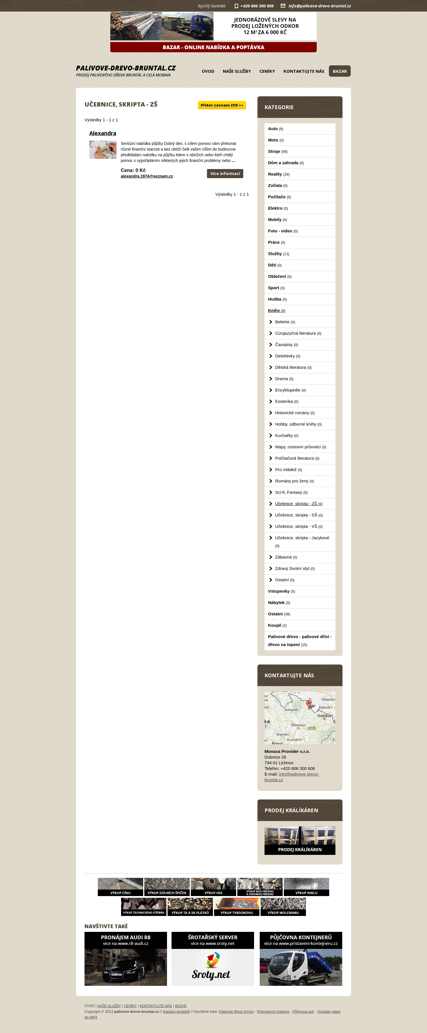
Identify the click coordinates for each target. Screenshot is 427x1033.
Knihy (277, 310)
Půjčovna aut (303, 1011)
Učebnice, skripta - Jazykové (302, 541)
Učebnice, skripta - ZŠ (299, 503)
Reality (279, 174)
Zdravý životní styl (295, 568)
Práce (276, 242)
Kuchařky (287, 435)
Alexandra (102, 133)
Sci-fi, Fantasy (291, 492)
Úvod (208, 71)
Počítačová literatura (297, 458)
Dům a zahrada (286, 162)
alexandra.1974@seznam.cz (147, 176)
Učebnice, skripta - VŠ (299, 526)
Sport (276, 287)
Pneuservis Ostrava (273, 1011)
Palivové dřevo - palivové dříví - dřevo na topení (300, 640)
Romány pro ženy (294, 480)
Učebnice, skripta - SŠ (299, 515)
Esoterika (287, 401)
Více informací (225, 173)
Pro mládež (288, 469)
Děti (275, 265)
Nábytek (279, 602)
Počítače (279, 196)
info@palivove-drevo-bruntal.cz (320, 6)
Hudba (277, 299)
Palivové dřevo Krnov (236, 1011)
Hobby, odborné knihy (298, 424)
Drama (284, 378)
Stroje (278, 151)
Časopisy (286, 344)
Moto (276, 140)
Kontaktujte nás (304, 71)
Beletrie (285, 321)
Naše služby (237, 71)
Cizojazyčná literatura (298, 333)
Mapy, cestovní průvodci (300, 446)
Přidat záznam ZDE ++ (222, 105)
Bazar (340, 71)
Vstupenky (281, 591)
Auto (276, 128)
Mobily (277, 219)
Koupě (277, 625)
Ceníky (267, 71)
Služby (278, 253)
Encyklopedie (290, 390)
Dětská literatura (293, 367)
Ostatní (285, 579)
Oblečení (280, 276)
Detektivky (288, 355)
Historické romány (295, 412)
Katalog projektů (176, 1011)
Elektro (278, 208)
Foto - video (283, 230)
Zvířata (278, 185)
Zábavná (286, 557)
